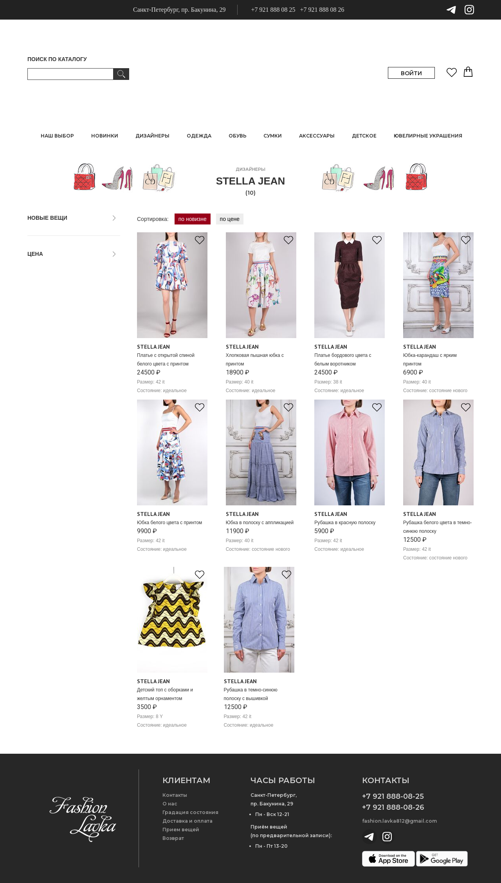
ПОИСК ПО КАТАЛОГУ (57, 59)
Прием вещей (180, 829)
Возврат (173, 838)
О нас (169, 804)
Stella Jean (153, 346)
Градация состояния (190, 812)
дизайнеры (250, 169)
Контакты (174, 795)
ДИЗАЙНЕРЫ (152, 136)
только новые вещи (56, 233)
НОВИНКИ (104, 136)
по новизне (192, 219)
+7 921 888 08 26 (322, 9)
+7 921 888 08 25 (273, 9)
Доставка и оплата (187, 821)
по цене (230, 219)
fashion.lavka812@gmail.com (399, 821)
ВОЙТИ (411, 73)
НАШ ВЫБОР (57, 136)
